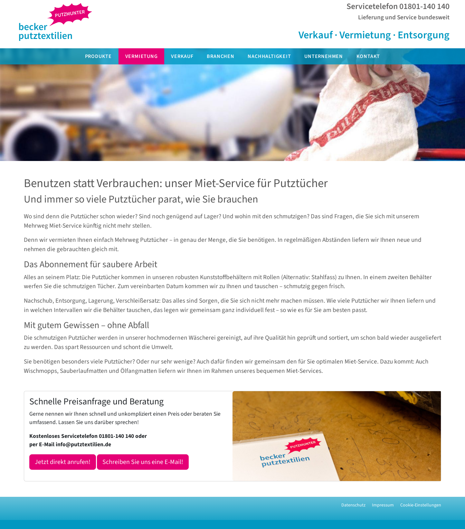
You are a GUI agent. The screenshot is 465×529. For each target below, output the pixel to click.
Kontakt (368, 56)
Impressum (383, 505)
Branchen (220, 56)
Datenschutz (353, 505)
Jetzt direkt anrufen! (62, 462)
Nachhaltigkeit (269, 56)
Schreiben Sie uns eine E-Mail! (142, 462)
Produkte (98, 56)
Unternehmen (323, 56)
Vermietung (141, 56)
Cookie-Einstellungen (420, 505)
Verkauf (182, 56)
